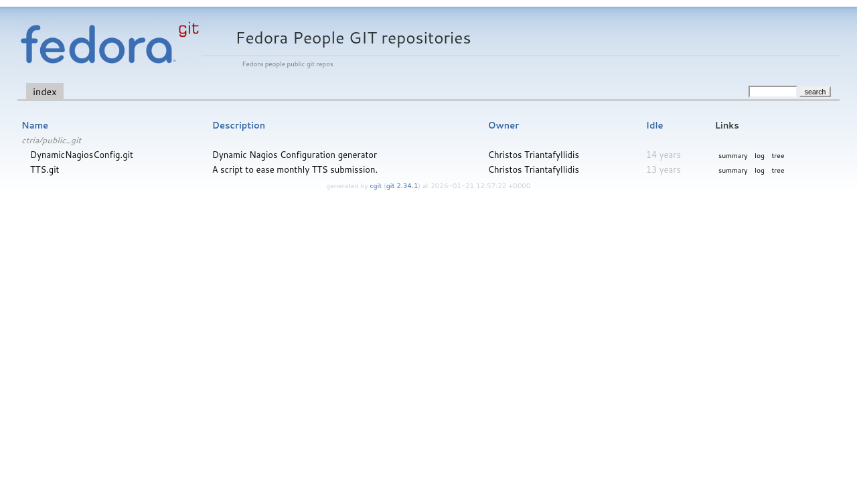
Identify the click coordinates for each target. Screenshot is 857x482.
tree (777, 155)
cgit (377, 185)
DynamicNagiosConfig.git (81, 155)
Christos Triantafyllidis (533, 155)
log (760, 155)
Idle (655, 125)
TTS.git (44, 169)
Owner (503, 125)
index (44, 91)
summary (733, 155)
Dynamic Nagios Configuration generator (294, 155)
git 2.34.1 (402, 185)
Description (238, 125)
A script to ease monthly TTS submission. (295, 169)
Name (34, 125)
